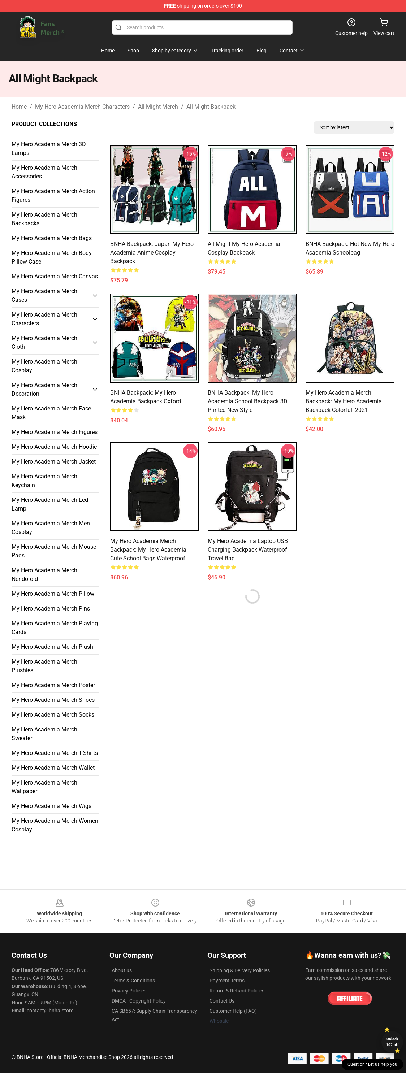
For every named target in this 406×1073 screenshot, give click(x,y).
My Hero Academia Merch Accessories (44, 172)
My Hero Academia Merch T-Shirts (55, 753)
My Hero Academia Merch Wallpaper (44, 787)
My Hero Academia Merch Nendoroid (44, 574)
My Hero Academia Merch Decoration (44, 389)
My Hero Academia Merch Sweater (44, 734)
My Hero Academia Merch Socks (53, 714)
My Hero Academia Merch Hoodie (54, 446)
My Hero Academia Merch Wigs (51, 806)
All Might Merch (158, 106)
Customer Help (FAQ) (233, 1011)
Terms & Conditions (133, 980)
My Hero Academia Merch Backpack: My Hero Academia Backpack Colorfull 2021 (344, 401)
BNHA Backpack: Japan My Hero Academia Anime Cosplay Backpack (152, 252)
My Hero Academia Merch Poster (53, 685)
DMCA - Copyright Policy (139, 1001)
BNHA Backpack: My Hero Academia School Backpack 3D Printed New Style (248, 401)
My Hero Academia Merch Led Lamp (50, 504)
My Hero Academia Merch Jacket (54, 461)
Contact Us (222, 1001)
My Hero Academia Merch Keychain (44, 480)
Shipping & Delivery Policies (240, 970)
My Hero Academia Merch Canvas (55, 276)
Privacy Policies (129, 991)
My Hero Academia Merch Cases (44, 295)
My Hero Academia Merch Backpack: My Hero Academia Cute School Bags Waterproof (148, 550)
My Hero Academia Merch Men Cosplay (51, 527)
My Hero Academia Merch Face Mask (51, 413)
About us (122, 970)
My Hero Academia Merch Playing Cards (55, 627)
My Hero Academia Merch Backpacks (44, 219)
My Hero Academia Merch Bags (52, 238)
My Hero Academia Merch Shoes (53, 699)
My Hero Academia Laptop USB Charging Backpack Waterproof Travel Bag (248, 550)
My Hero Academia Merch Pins (51, 608)
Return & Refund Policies (237, 991)
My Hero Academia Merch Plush (52, 646)
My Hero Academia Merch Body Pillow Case (52, 257)
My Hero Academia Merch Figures (55, 432)
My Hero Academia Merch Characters (82, 106)
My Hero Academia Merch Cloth (44, 342)
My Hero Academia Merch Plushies (44, 666)
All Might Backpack (211, 106)
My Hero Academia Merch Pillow (53, 593)
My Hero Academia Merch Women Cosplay (55, 825)
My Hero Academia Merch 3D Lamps (49, 148)
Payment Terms (227, 980)
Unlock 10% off (392, 1042)
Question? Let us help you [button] (372, 1064)
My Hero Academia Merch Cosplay (44, 366)
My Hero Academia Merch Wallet (53, 767)
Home (19, 106)
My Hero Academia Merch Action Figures (53, 195)
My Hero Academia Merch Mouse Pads (54, 551)
